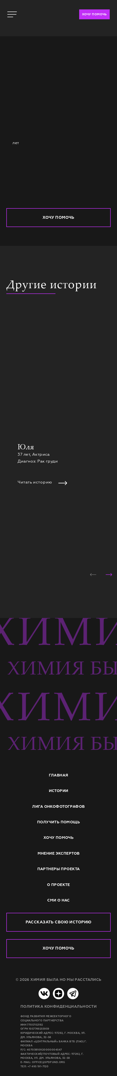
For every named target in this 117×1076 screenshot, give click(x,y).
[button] (93, 575)
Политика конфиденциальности (58, 1006)
